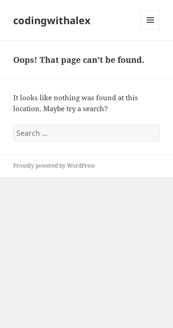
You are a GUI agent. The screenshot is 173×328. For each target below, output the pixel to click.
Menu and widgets (150, 29)
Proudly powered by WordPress (54, 165)
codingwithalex (52, 20)
